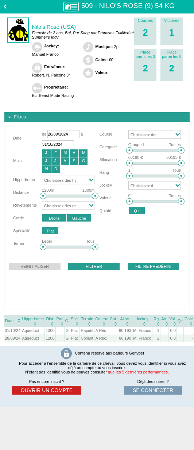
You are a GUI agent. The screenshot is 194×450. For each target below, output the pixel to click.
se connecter (153, 390)
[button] (46, 153)
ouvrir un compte (47, 390)
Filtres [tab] (16, 117)
